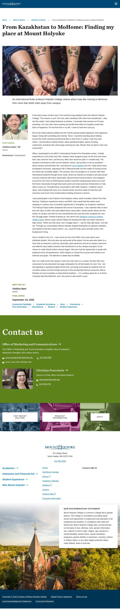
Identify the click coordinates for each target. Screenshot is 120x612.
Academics (8, 471)
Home (4, 20)
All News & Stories (38, 20)
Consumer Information (51, 502)
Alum (62, 304)
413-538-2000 (60, 465)
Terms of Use (81, 600)
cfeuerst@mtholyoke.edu (49, 380)
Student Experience (13, 483)
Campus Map (47, 498)
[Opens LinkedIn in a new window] (94, 477)
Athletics (45, 489)
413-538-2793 (45, 384)
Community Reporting (45, 605)
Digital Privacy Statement (61, 600)
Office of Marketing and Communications (29, 344)
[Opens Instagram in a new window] (84, 477)
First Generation (19, 307)
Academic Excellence (45, 304)
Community (75, 304)
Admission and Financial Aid (18, 477)
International (37, 307)
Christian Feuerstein (50, 370)
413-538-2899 (45, 358)
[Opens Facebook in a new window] (89, 477)
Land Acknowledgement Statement (16, 605)
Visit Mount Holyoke (50, 476)
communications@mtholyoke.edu (19, 358)
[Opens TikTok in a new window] (105, 477)
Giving (45, 471)
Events (45, 480)
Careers (45, 493)
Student (51, 307)
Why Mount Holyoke (13, 488)
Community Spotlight (21, 304)
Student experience (68, 307)
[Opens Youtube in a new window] (99, 477)
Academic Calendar (50, 484)
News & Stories (19, 20)
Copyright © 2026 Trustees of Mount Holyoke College (24, 600)
